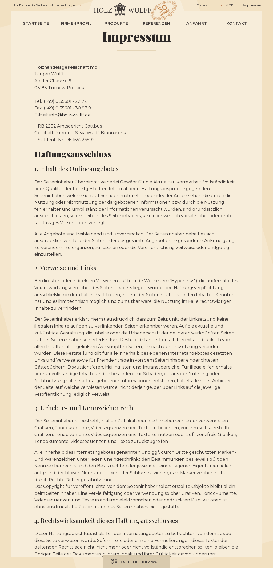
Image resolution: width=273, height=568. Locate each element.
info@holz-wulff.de (70, 114)
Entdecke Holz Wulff (136, 561)
